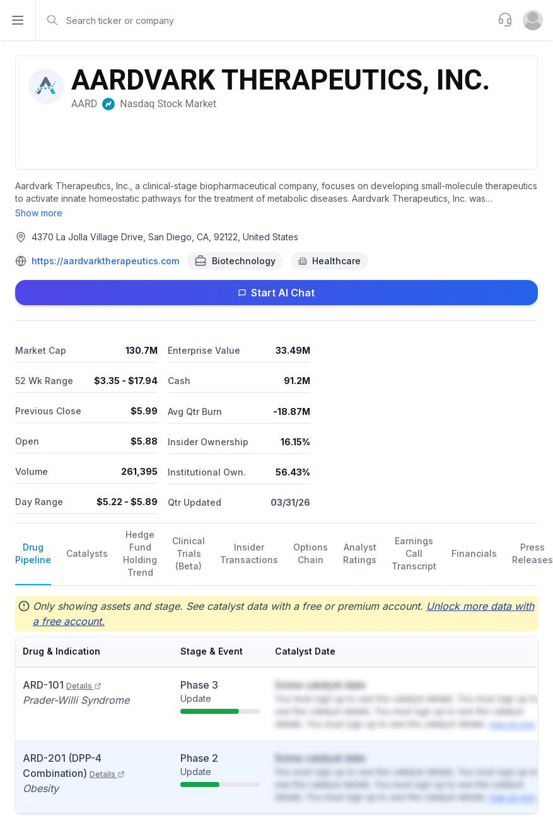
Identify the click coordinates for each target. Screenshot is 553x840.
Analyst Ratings (359, 553)
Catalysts (87, 553)
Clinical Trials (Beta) (188, 553)
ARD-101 (62, 685)
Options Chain (310, 553)
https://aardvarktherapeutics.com (105, 260)
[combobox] (265, 20)
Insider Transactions (249, 553)
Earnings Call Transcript (414, 553)
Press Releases (532, 553)
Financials (474, 553)
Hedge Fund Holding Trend (140, 553)
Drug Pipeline (33, 553)
